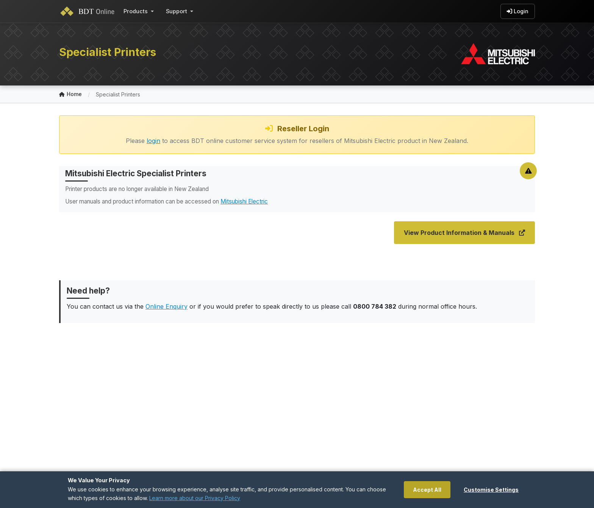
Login (517, 11)
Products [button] (135, 11)
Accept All (427, 489)
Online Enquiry (166, 306)
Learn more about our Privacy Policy (194, 498)
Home (70, 94)
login (153, 140)
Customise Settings (491, 489)
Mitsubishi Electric (244, 201)
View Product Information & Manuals (464, 232)
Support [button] (176, 11)
